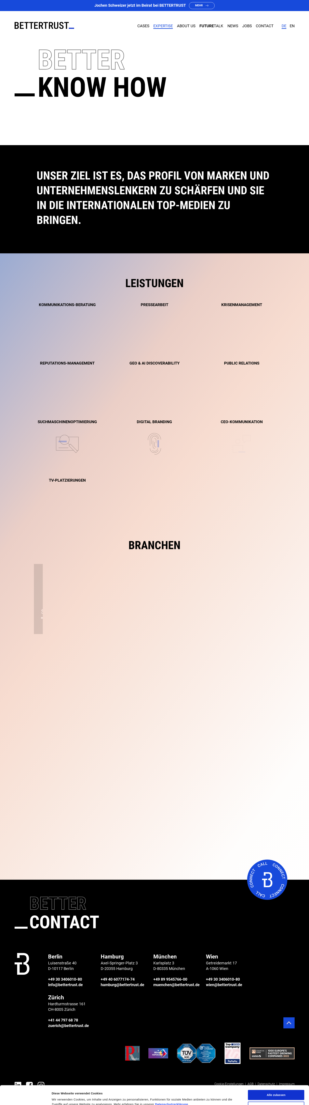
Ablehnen (276, 1088)
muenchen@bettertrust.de (176, 984)
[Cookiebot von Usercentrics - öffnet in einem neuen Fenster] (25, 1097)
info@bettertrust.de (65, 984)
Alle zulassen (276, 1077)
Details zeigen (62, 1097)
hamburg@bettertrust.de (122, 984)
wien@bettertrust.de (224, 984)
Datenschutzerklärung (171, 1086)
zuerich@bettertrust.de (68, 1025)
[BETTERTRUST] (44, 25)
